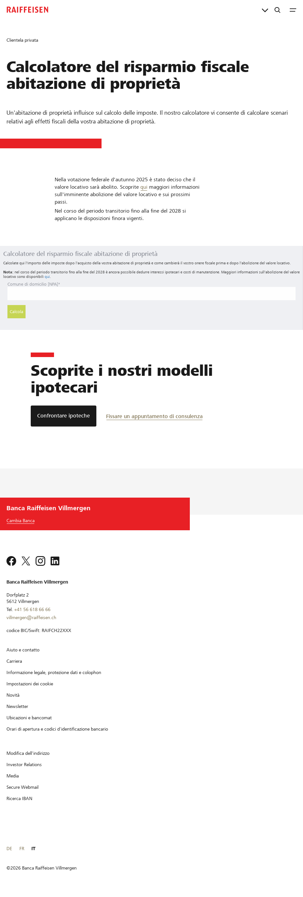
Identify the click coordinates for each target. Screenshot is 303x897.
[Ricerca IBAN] (19, 798)
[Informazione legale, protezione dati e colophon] (53, 672)
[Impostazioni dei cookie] (29, 683)
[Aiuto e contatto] (22, 649)
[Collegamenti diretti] (265, 10)
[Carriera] (14, 661)
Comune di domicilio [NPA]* (33, 284)
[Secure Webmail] (22, 787)
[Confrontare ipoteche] (63, 416)
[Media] (12, 775)
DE (9, 848)
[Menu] (293, 10)
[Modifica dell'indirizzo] (27, 753)
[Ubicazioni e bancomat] (29, 717)
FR (21, 848)
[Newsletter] (17, 706)
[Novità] (12, 695)
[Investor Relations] (24, 764)
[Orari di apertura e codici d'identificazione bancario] (57, 729)
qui (143, 187)
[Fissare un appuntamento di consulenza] (154, 416)
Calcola (16, 311)
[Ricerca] (277, 10)
